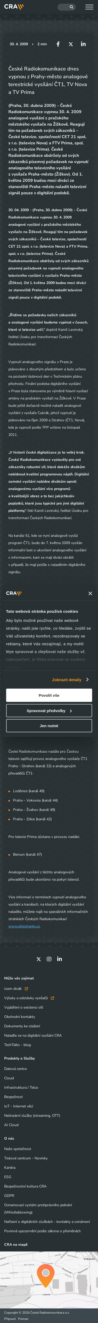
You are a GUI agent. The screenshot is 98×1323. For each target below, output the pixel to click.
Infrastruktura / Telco (21, 1087)
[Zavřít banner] (90, 593)
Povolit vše (49, 695)
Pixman (23, 1319)
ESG (7, 1176)
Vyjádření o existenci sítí (23, 1007)
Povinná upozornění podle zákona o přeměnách (42, 1231)
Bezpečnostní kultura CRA (25, 1186)
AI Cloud (11, 1124)
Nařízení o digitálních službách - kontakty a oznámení (47, 1221)
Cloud (9, 1078)
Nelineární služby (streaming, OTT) (32, 1115)
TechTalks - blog (17, 1044)
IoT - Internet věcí (18, 1106)
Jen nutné (49, 726)
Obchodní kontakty (19, 1016)
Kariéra (9, 1167)
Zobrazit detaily (67, 679)
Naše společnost (17, 1148)
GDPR (9, 1195)
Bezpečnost (13, 1096)
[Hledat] (66, 7)
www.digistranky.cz (24, 926)
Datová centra (15, 1068)
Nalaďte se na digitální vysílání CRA (33, 1035)
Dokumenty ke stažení (22, 1026)
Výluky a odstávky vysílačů (29, 998)
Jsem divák (16, 988)
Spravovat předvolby (49, 710)
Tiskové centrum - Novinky (26, 1158)
